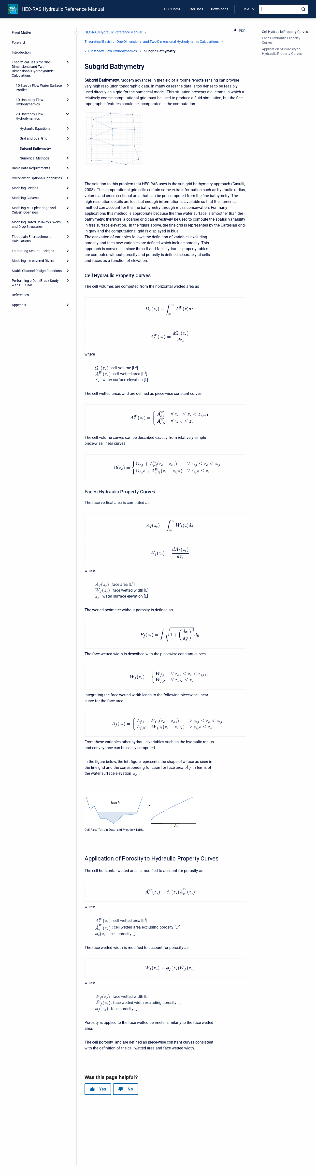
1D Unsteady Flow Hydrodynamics (29, 102)
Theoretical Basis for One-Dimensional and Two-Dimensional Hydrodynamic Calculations (33, 68)
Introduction (21, 52)
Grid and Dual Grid (33, 138)
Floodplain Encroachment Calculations (31, 239)
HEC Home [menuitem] (172, 9)
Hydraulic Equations (35, 128)
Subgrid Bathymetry (35, 148)
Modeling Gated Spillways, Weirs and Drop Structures (36, 224)
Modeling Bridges (25, 188)
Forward (18, 42)
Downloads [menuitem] (219, 9)
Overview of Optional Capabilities (37, 178)
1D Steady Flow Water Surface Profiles (39, 88)
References (20, 295)
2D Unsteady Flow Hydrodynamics (29, 116)
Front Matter (21, 32)
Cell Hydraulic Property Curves (285, 32)
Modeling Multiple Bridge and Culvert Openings (34, 210)
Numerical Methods (34, 158)
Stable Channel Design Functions (37, 271)
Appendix (19, 305)
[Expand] (67, 62)
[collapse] (67, 114)
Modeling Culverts (25, 198)
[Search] (283, 9)
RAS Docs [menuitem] (195, 9)
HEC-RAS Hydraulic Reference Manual (63, 9)
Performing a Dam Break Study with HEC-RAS (35, 283)
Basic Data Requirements (31, 168)
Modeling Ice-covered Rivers (33, 261)
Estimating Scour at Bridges (33, 251)
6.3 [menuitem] (246, 9)
